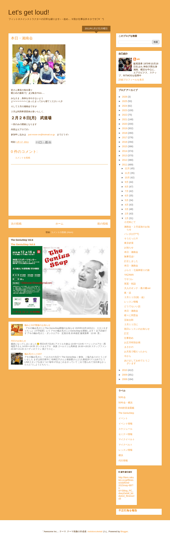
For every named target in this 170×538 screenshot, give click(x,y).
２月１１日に (131, 324)
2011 (125, 164)
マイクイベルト (127, 439)
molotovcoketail (95, 531)
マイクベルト (125, 444)
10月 (127, 177)
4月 (127, 204)
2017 (125, 137)
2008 (125, 379)
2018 (125, 133)
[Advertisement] (59, 190)
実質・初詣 (130, 283)
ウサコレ (128, 279)
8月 (127, 186)
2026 (125, 96)
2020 (125, 124)
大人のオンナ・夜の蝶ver (137, 288)
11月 (127, 173)
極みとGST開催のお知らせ (37, 325)
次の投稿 (16, 223)
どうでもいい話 (132, 306)
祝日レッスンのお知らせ (137, 329)
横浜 (121, 455)
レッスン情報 (131, 301)
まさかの (128, 347)
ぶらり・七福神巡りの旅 (137, 270)
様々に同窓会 (131, 315)
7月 (127, 191)
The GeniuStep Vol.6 (23, 244)
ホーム (59, 223)
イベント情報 (125, 423)
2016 (125, 142)
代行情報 (123, 460)
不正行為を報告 (128, 510)
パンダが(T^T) (131, 234)
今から (127, 356)
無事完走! (129, 256)
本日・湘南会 (131, 252)
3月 (127, 209)
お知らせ (128, 247)
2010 (125, 370)
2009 (125, 374)
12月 (127, 168)
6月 (127, 195)
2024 (125, 105)
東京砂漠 (128, 243)
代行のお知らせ (18, 341)
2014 (125, 151)
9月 (127, 182)
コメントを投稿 (22, 157)
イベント (123, 418)
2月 (127, 213)
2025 (125, 101)
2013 (125, 155)
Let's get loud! (28, 12)
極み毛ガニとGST (33, 354)
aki (138, 59)
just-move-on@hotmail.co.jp (41, 134)
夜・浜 (127, 292)
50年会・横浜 (126, 402)
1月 (127, 218)
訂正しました (131, 261)
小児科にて (130, 222)
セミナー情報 (125, 434)
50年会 (122, 397)
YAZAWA (129, 274)
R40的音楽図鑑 (126, 408)
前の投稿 (102, 223)
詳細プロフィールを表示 (131, 79)
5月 (127, 200)
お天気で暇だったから (135, 351)
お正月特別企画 (132, 342)
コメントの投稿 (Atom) (62, 232)
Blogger (124, 531)
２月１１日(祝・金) (134, 297)
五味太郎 (128, 320)
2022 (125, 114)
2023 (125, 110)
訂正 (126, 333)
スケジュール (125, 429)
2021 (125, 119)
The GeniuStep (126, 413)
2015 (125, 146)
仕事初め (128, 338)
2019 (125, 128)
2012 (125, 160)
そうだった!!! (131, 238)
